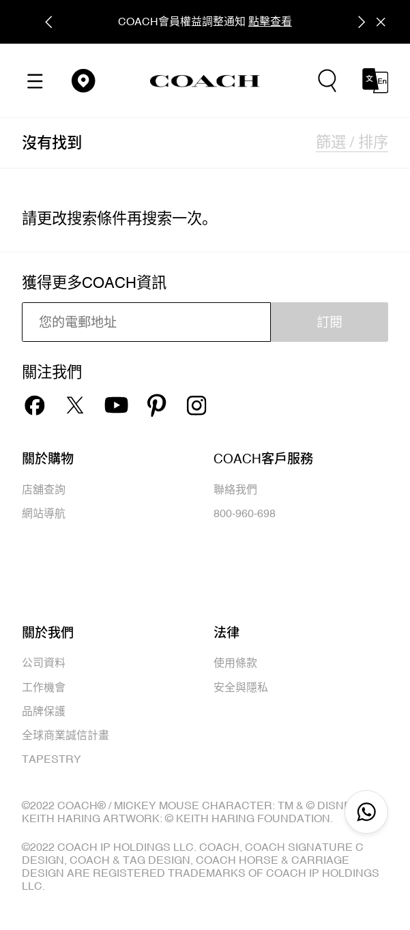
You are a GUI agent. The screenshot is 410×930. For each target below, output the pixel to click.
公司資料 (43, 662)
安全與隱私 (241, 687)
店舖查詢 (43, 489)
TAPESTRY (51, 759)
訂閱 (329, 322)
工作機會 (43, 687)
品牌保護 (43, 711)
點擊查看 (270, 21)
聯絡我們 (235, 489)
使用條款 (235, 662)
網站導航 (43, 513)
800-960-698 (245, 513)
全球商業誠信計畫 (65, 735)
